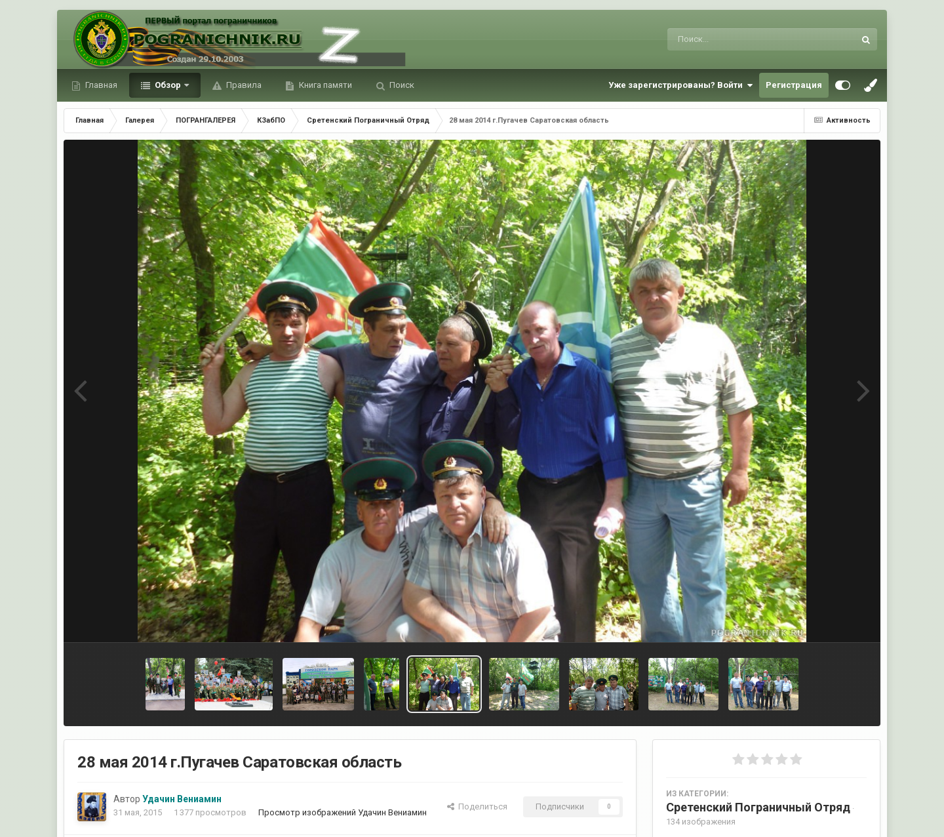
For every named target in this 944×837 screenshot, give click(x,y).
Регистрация (794, 85)
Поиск (400, 85)
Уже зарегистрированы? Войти (680, 85)
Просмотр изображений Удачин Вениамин (342, 812)
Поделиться (477, 806)
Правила (243, 85)
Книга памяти (324, 85)
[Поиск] (736, 39)
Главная (100, 85)
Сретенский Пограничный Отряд (758, 807)
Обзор (168, 85)
